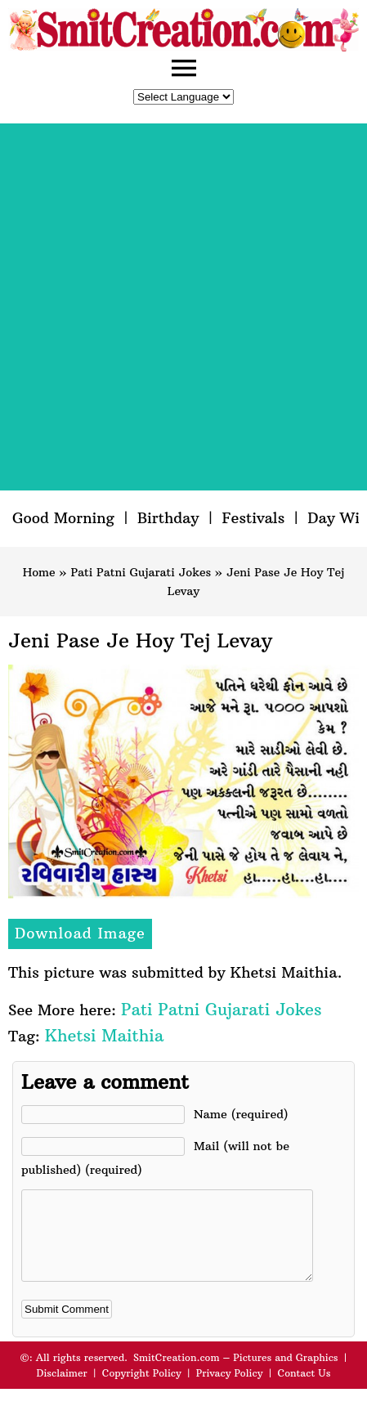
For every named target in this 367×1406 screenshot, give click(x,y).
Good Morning (63, 517)
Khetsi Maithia (104, 1035)
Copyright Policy (141, 1390)
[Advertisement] (183, 306)
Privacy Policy (229, 1390)
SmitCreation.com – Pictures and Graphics (235, 1374)
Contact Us (303, 1390)
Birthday (168, 517)
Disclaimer (62, 1390)
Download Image (80, 933)
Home (39, 572)
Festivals (253, 517)
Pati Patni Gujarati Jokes (140, 572)
